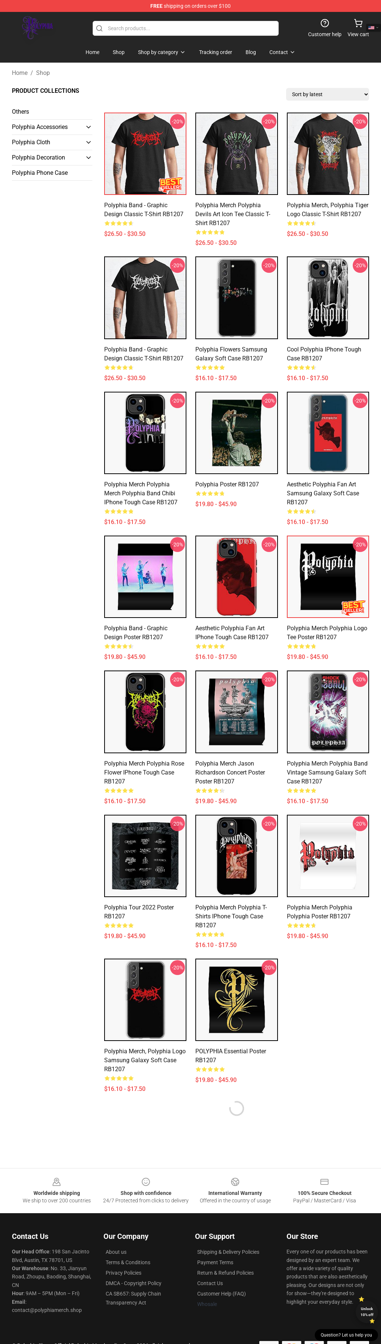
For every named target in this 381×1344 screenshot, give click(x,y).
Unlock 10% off (367, 1312)
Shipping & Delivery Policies (228, 1252)
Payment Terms (215, 1262)
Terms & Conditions (128, 1262)
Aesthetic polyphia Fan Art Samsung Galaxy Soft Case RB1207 (323, 493)
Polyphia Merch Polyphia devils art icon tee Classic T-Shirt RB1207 (232, 214)
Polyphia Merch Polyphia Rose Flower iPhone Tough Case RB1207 (144, 772)
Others (20, 111)
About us (116, 1252)
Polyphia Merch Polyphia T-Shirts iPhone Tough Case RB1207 (231, 916)
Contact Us (210, 1283)
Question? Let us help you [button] (346, 1335)
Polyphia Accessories (40, 126)
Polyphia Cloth (31, 142)
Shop (43, 72)
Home (20, 72)
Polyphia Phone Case (40, 172)
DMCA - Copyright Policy (133, 1283)
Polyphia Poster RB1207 (227, 484)
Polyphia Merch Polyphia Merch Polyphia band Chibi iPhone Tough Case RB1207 (140, 493)
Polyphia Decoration (38, 157)
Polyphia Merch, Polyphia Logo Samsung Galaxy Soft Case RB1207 (145, 1060)
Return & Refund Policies (225, 1273)
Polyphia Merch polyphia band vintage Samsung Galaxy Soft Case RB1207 (327, 772)
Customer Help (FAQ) (221, 1294)
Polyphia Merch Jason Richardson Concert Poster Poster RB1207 (230, 772)
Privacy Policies (123, 1273)
